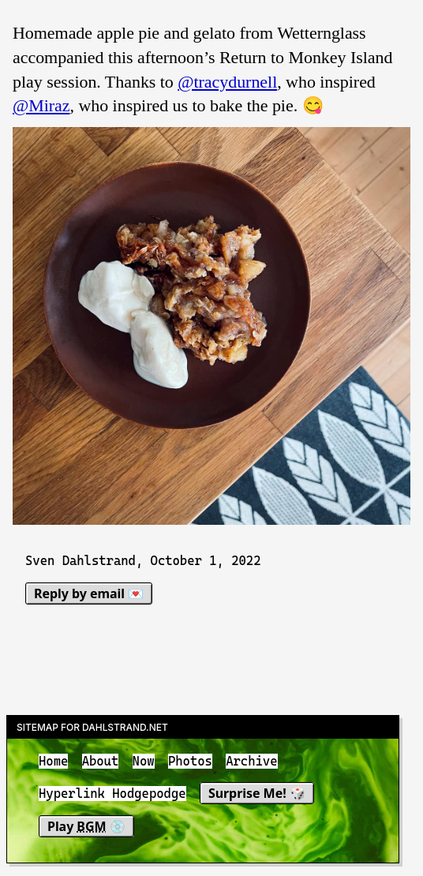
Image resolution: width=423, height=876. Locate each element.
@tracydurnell (227, 82)
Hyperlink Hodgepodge (112, 794)
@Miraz (41, 105)
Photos (190, 761)
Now (144, 761)
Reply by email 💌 (89, 593)
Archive (251, 761)
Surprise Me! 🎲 (256, 794)
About (100, 761)
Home (53, 761)
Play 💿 (86, 826)
